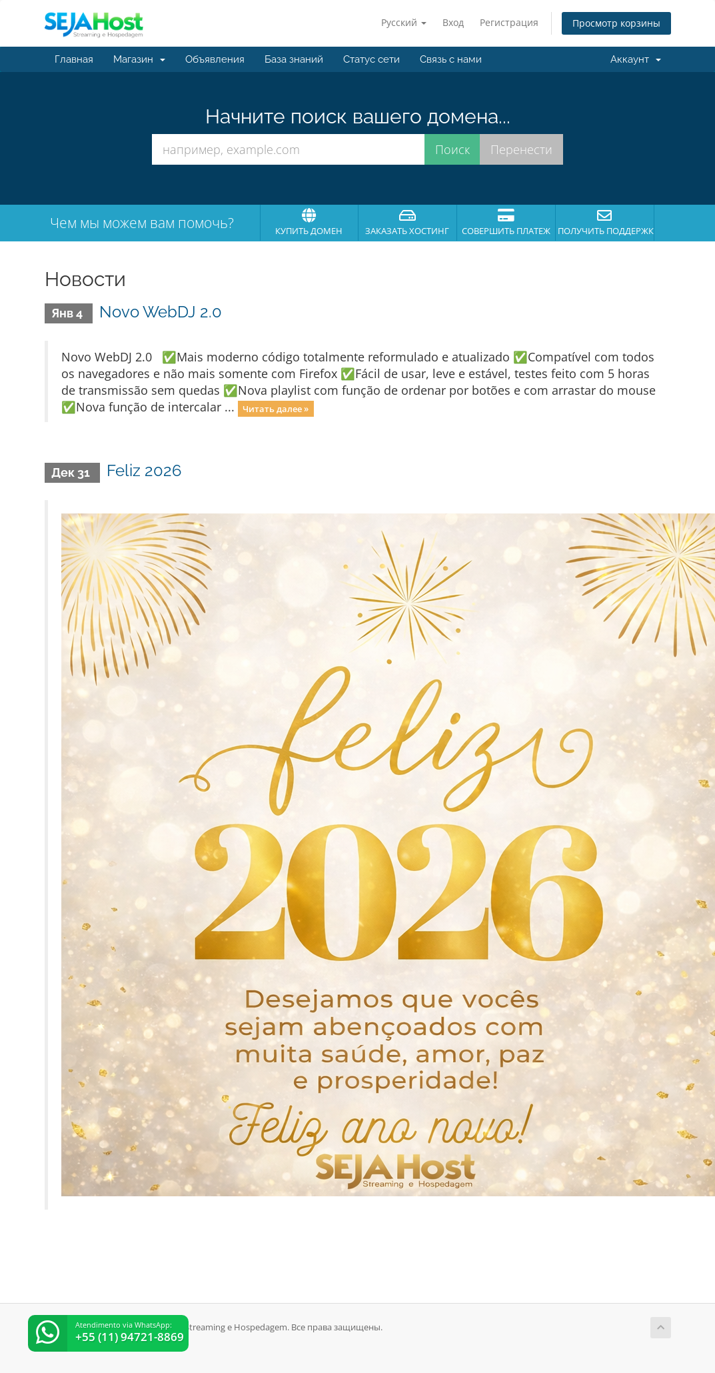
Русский (403, 22)
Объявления (215, 59)
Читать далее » (276, 408)
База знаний (294, 59)
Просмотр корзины (616, 23)
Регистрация (509, 22)
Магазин (139, 59)
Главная (74, 59)
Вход (453, 22)
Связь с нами (451, 59)
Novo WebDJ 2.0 (160, 311)
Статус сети (371, 59)
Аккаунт (635, 59)
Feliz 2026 (144, 470)
